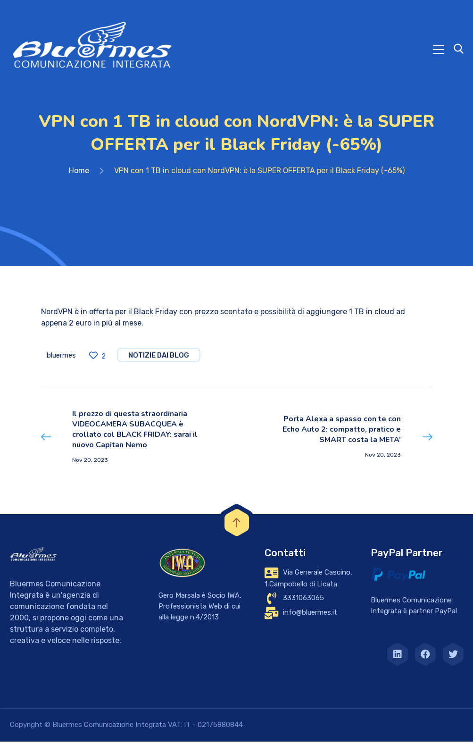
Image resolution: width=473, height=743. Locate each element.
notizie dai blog (158, 357)
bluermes (61, 357)
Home (79, 172)
